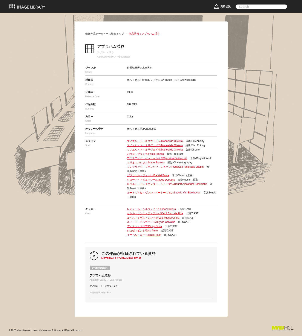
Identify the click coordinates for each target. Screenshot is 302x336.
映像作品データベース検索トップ (104, 33)
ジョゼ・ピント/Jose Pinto (142, 230)
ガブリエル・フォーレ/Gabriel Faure (148, 175)
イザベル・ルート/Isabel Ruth (144, 234)
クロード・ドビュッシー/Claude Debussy (151, 179)
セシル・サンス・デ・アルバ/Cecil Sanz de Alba (155, 213)
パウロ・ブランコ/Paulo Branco (145, 153)
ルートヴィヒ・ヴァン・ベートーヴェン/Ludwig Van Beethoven (164, 192)
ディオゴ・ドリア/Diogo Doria (144, 226)
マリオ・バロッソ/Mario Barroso (146, 162)
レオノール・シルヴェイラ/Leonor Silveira (151, 209)
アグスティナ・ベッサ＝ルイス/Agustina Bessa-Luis (157, 158)
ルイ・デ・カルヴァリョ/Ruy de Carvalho (151, 221)
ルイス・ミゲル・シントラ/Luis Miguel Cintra (153, 217)
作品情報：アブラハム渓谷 (144, 33)
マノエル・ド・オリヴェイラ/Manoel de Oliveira (155, 141)
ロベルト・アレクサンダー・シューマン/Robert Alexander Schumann (167, 183)
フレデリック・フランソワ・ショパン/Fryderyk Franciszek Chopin (165, 166)
